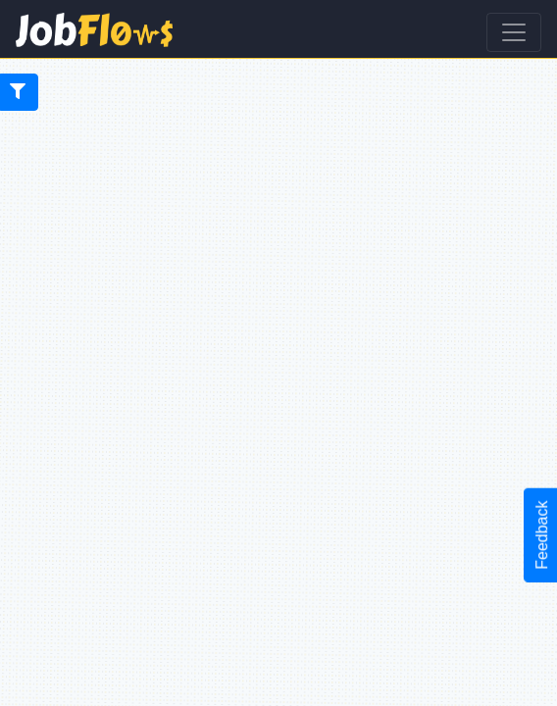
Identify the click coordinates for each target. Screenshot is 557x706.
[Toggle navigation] (513, 32)
